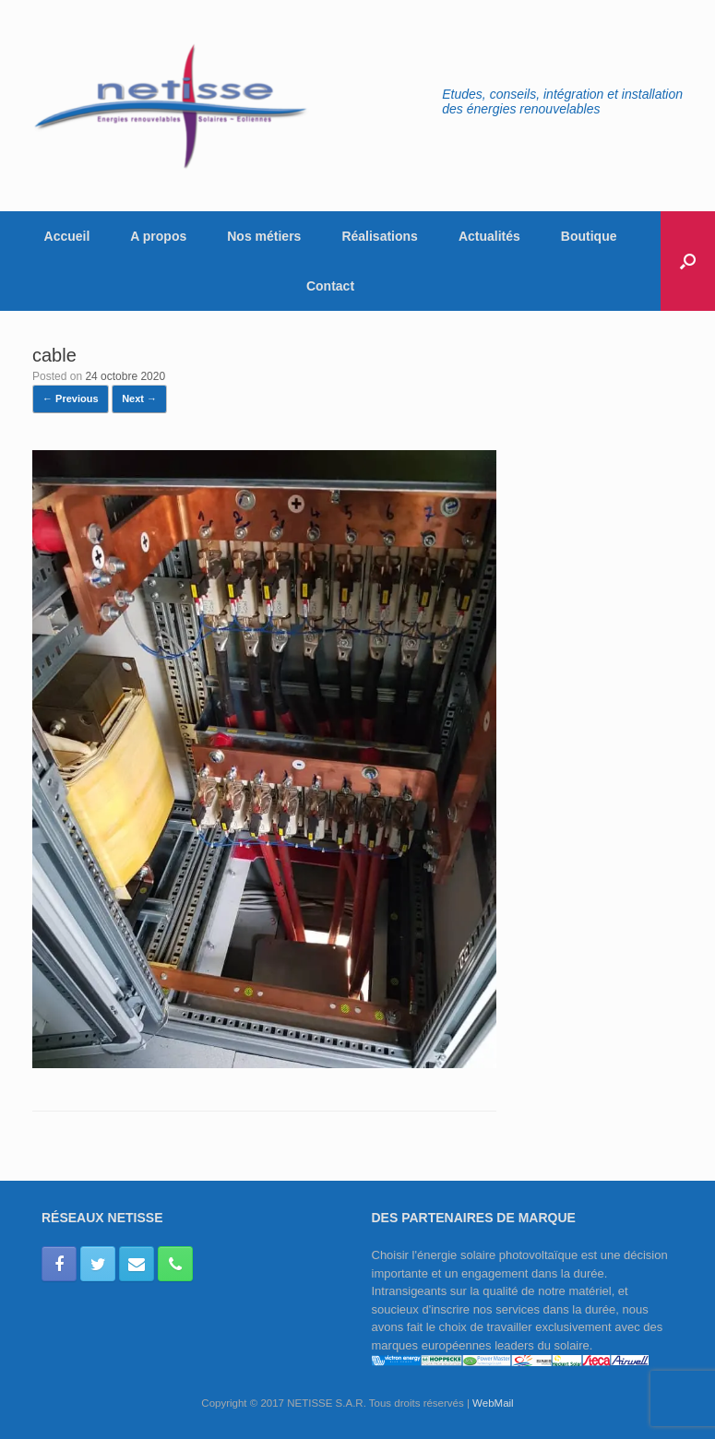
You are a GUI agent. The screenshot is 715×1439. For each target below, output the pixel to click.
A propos (158, 236)
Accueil (67, 236)
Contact (330, 286)
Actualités (489, 236)
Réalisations (379, 236)
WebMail (493, 1403)
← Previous (70, 398)
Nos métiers (264, 236)
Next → (139, 398)
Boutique (589, 236)
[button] (688, 261)
